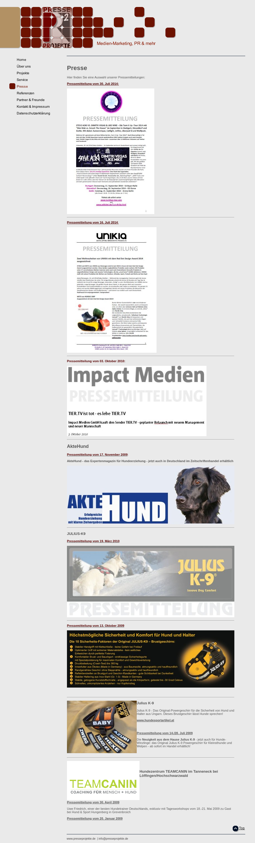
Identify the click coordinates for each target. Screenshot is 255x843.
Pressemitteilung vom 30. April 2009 (93, 802)
